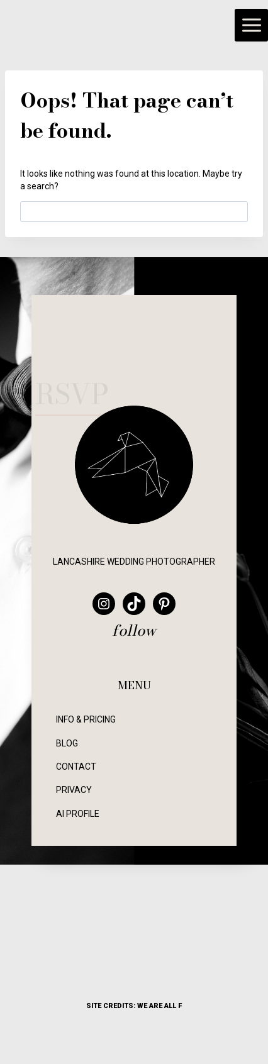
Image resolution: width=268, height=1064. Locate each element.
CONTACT (76, 767)
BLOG (67, 743)
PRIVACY (74, 790)
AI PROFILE (77, 814)
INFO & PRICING (86, 719)
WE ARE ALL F (159, 1006)
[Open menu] (251, 25)
